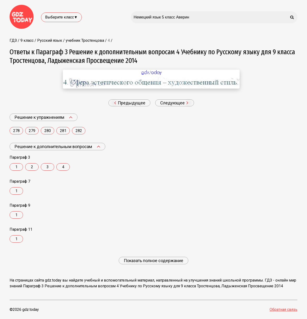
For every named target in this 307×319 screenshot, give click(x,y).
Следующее (174, 102)
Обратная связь (283, 309)
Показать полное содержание (153, 260)
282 (79, 130)
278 (16, 130)
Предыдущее (129, 102)
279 (32, 130)
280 (47, 130)
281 (63, 130)
